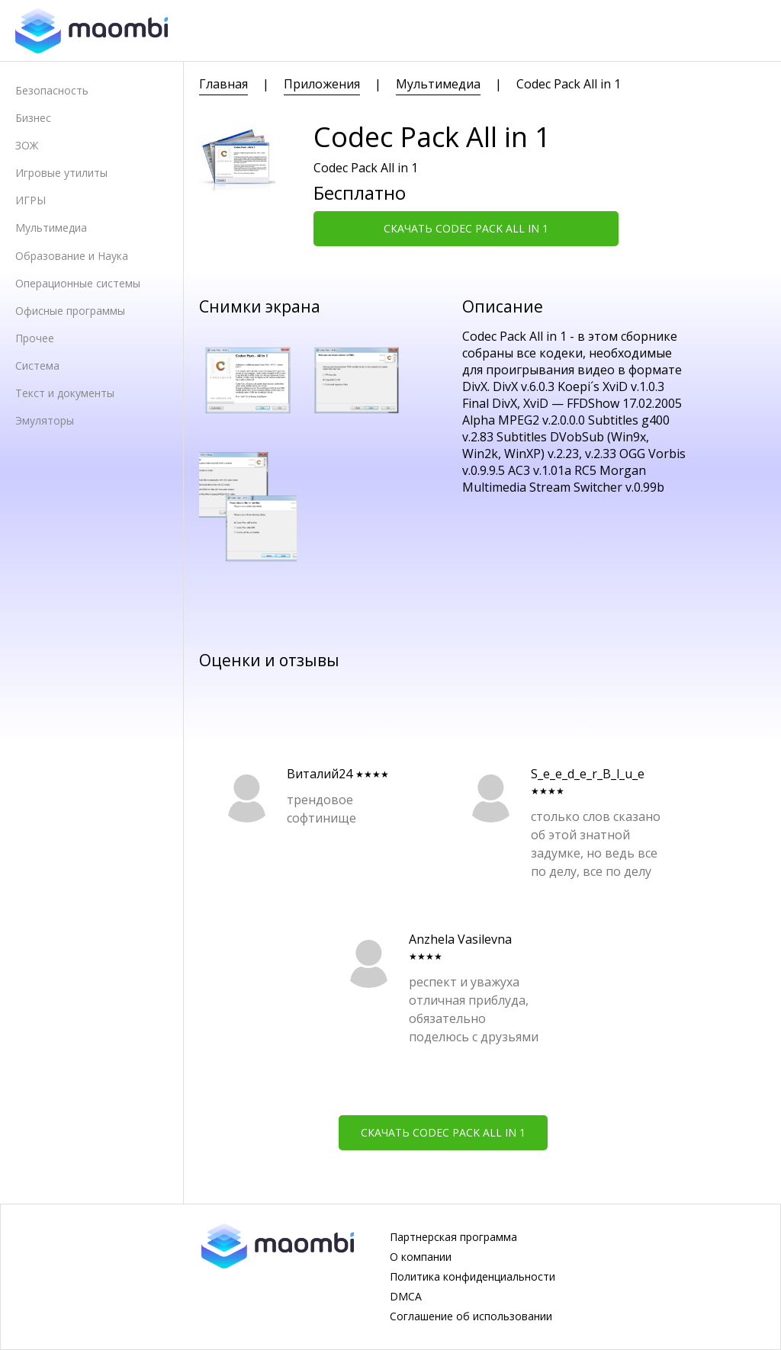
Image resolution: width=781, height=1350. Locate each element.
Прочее (34, 338)
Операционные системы (77, 283)
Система (37, 365)
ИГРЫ (30, 200)
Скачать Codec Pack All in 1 (466, 228)
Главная (223, 83)
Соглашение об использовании (471, 1316)
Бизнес (33, 118)
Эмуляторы (44, 420)
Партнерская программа (453, 1237)
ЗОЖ (26, 145)
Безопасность (51, 90)
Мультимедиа (51, 227)
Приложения (322, 83)
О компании (421, 1257)
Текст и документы (64, 393)
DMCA (406, 1297)
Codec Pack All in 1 (568, 83)
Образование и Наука (71, 256)
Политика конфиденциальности (472, 1277)
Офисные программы (70, 310)
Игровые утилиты (61, 172)
